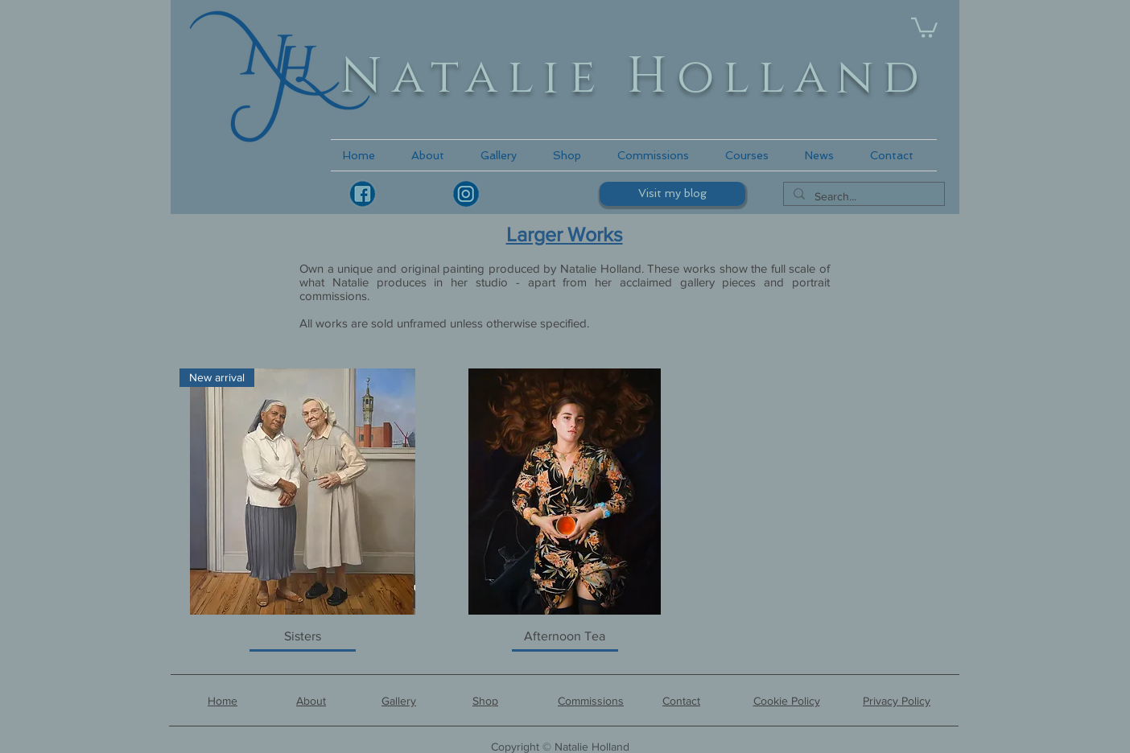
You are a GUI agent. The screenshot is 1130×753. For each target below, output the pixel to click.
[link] (924, 26)
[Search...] (862, 197)
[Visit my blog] (672, 194)
